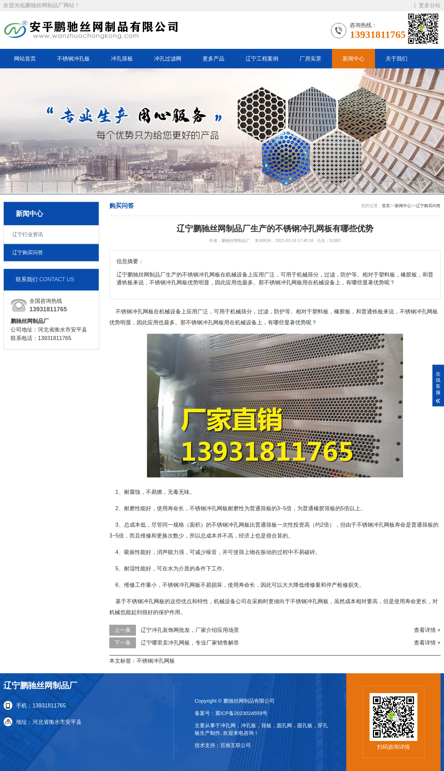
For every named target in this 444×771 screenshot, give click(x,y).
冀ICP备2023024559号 (241, 713)
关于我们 (396, 59)
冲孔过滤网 (167, 59)
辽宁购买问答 (27, 252)
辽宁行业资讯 (27, 234)
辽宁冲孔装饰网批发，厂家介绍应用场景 (190, 630)
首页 (386, 205)
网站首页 (25, 59)
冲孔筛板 (122, 59)
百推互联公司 (235, 745)
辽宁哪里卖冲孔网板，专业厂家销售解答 (190, 643)
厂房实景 (310, 59)
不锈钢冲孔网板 (156, 661)
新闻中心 (353, 59)
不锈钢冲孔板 (73, 59)
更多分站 (430, 5)
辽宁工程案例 (262, 59)
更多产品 (213, 59)
